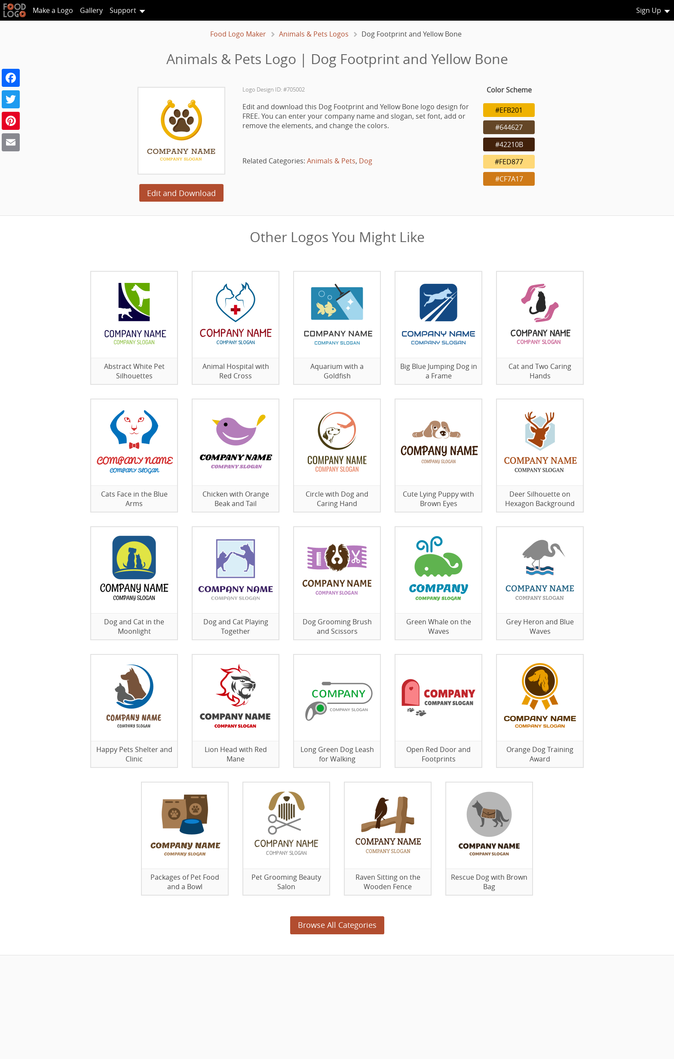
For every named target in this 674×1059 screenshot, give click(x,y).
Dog (365, 161)
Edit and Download (181, 193)
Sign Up (648, 10)
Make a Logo (53, 10)
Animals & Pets (331, 161)
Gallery (91, 10)
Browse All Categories (337, 925)
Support (123, 10)
